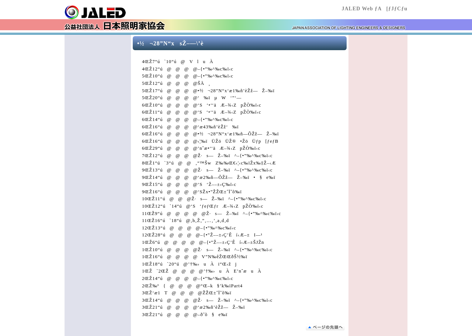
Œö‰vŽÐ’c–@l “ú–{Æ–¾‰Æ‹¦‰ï (109, 12)
